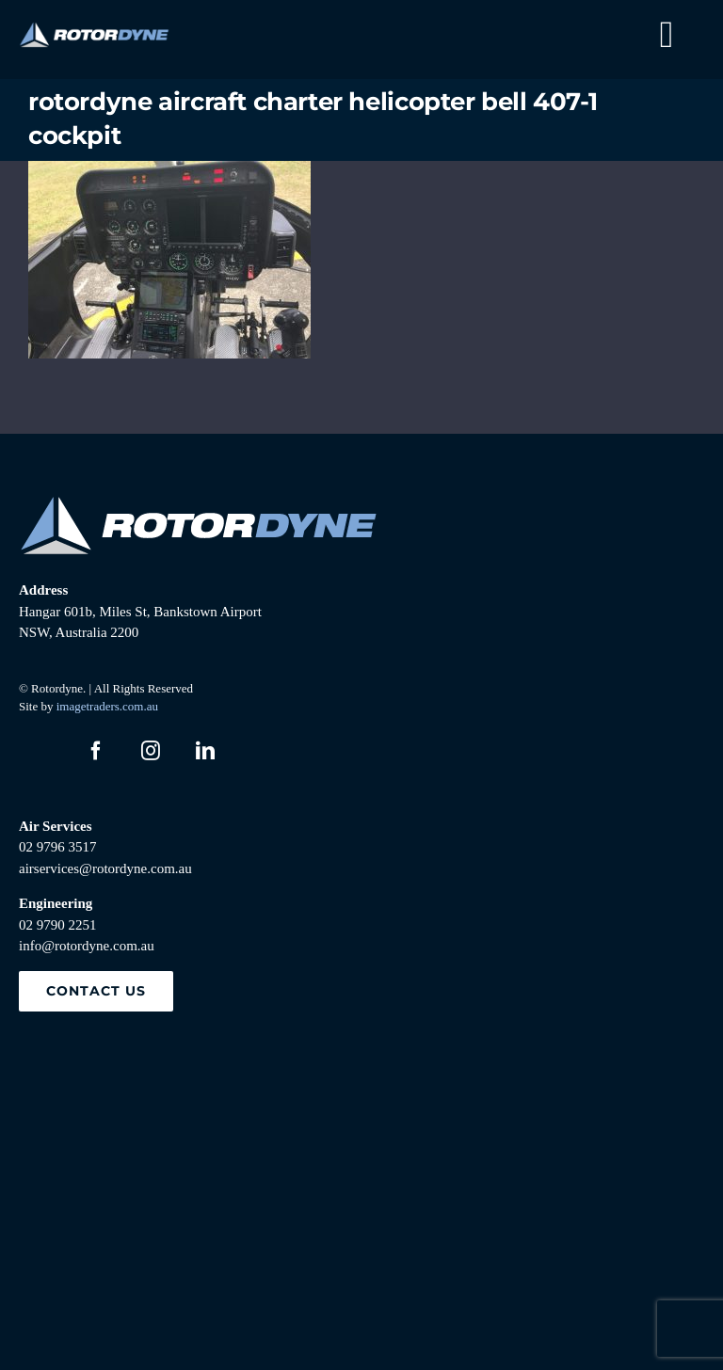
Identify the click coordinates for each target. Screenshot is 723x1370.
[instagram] (150, 750)
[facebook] (96, 750)
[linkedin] (205, 750)
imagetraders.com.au (107, 706)
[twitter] (41, 750)
